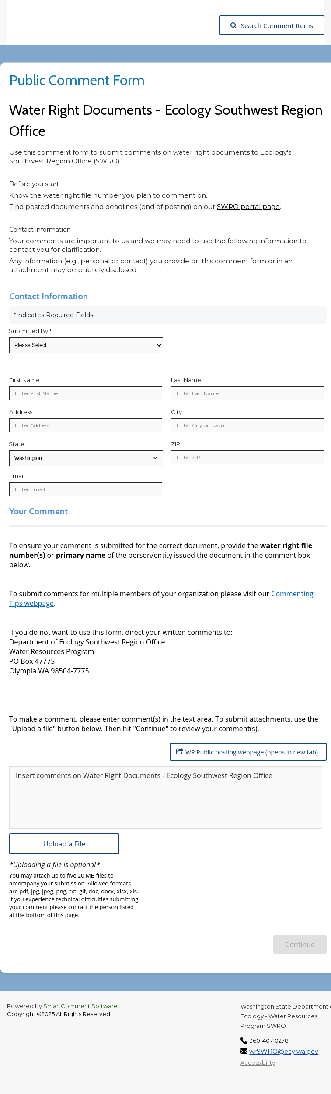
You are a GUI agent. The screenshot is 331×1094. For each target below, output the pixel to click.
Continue (300, 944)
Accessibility (257, 1062)
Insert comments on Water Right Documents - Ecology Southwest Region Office (144, 775)
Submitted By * (30, 330)
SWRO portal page (248, 206)
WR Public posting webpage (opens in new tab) (247, 752)
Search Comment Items (271, 25)
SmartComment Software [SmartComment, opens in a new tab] (80, 1005)
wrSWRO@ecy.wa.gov (283, 1051)
